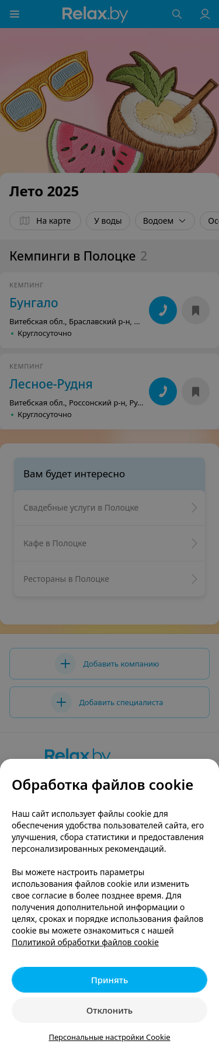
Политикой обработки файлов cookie (85, 942)
